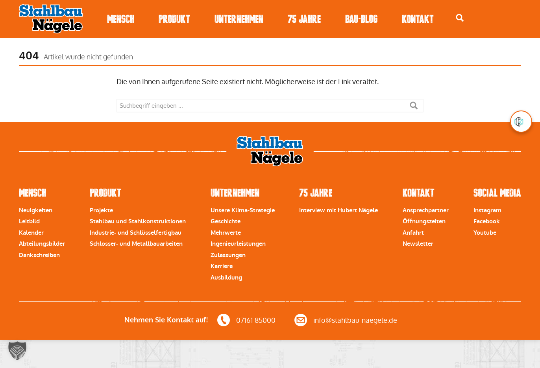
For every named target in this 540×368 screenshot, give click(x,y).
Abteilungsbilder (42, 244)
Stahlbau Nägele (51, 18)
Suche (413, 105)
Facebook (486, 221)
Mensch (120, 19)
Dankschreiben (39, 255)
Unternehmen (239, 19)
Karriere (222, 266)
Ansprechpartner (426, 210)
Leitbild (29, 221)
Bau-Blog (361, 19)
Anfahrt (413, 233)
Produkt (174, 19)
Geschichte (225, 221)
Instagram (487, 210)
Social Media (497, 192)
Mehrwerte (226, 233)
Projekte (101, 210)
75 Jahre (304, 19)
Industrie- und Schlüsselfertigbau (135, 233)
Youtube (484, 233)
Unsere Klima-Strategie (243, 210)
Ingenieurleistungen (238, 244)
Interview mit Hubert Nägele (338, 210)
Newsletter (418, 244)
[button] (17, 350)
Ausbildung (226, 278)
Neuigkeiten (35, 210)
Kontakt (418, 19)
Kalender (31, 233)
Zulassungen (228, 255)
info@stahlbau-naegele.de (355, 320)
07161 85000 (256, 320)
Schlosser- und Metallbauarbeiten (136, 244)
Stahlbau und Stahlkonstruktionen (138, 221)
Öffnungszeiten (424, 221)
